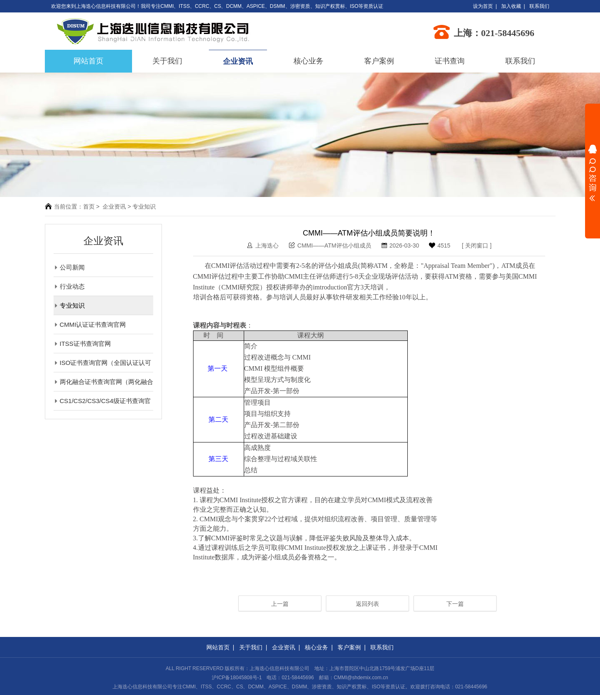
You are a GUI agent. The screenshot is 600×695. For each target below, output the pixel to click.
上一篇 (280, 603)
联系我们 (539, 6)
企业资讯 (238, 61)
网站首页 (218, 647)
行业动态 (69, 286)
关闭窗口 (476, 245)
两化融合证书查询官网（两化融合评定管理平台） (103, 381)
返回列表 (367, 603)
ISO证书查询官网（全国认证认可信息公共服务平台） (103, 362)
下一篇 (455, 603)
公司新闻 (69, 267)
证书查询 (450, 61)
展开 (592, 173)
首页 (89, 206)
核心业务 (308, 61)
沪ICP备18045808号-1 (237, 677)
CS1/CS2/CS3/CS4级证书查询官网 (102, 400)
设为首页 (483, 6)
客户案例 (379, 61)
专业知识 (69, 305)
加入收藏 (511, 6)
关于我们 (167, 61)
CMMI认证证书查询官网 (90, 324)
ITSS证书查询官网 (82, 343)
